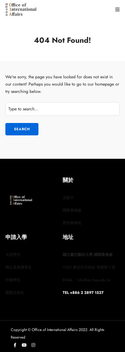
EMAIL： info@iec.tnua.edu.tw (86, 280)
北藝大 (68, 197)
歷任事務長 (72, 223)
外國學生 (12, 280)
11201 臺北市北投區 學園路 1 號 (89, 267)
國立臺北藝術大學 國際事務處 (88, 254)
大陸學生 (12, 254)
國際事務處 (72, 210)
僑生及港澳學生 (18, 267)
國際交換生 (14, 292)
